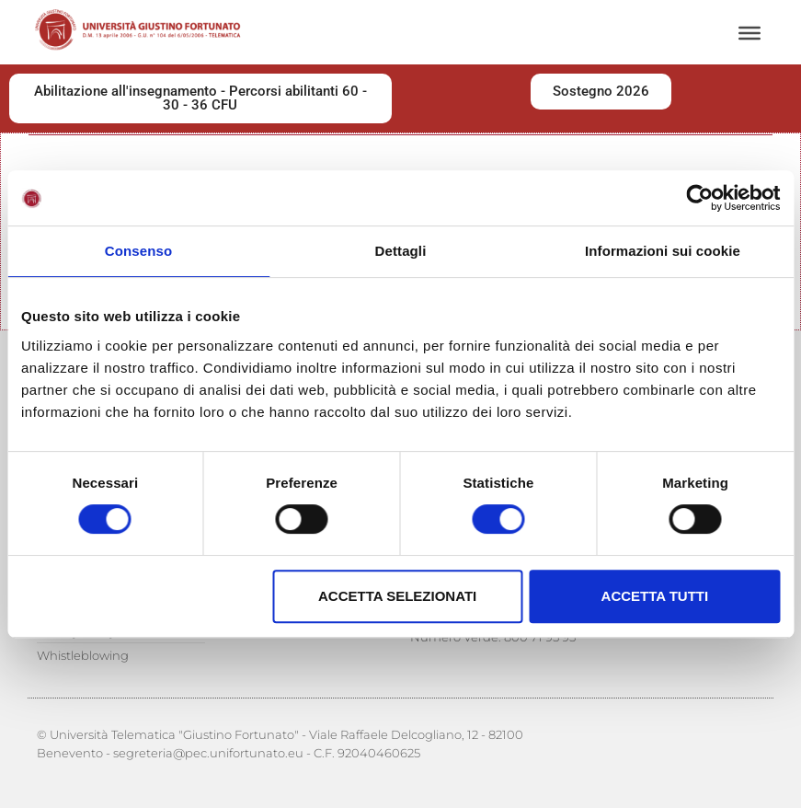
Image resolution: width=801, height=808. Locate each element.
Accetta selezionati (397, 596)
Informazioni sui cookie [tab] (662, 251)
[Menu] (749, 33)
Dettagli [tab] (401, 251)
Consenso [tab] (138, 251)
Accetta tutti (655, 596)
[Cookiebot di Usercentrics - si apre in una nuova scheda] (699, 198)
